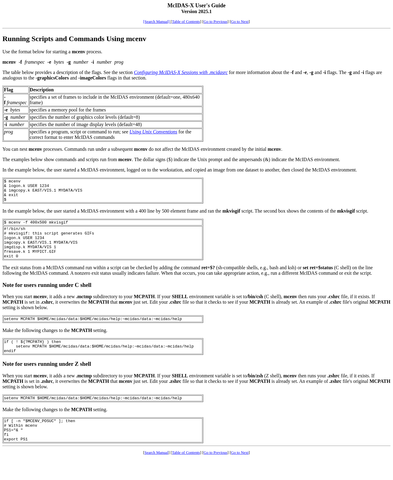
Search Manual (156, 473)
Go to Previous (215, 21)
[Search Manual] (157, 21)
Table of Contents (186, 21)
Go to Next (240, 21)
